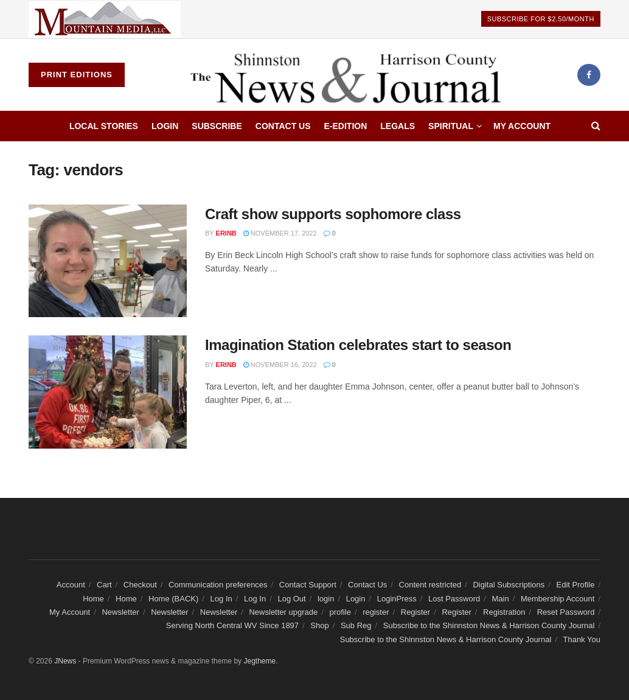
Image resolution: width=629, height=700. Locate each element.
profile (339, 612)
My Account (522, 126)
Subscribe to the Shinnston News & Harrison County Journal (489, 625)
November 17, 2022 (280, 233)
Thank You (581, 639)
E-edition (345, 126)
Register (415, 612)
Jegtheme (259, 661)
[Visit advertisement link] (105, 19)
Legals (397, 126)
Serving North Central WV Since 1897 (232, 625)
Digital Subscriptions (508, 584)
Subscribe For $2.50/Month (540, 19)
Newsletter (120, 612)
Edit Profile (576, 584)
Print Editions (77, 74)
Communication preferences (218, 584)
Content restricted (430, 584)
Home (93, 598)
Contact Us (283, 126)
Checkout (140, 584)
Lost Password (454, 598)
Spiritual (450, 126)
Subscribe (217, 126)
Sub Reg (356, 625)
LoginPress (397, 598)
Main (500, 598)
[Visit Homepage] (350, 74)
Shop (319, 625)
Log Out (291, 598)
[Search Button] (595, 126)
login (326, 598)
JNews (65, 661)
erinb (226, 233)
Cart (104, 584)
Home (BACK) (173, 598)
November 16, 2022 (280, 364)
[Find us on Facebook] (588, 75)
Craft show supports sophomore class (333, 214)
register (376, 612)
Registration (504, 612)
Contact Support (307, 584)
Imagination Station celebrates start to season (358, 345)
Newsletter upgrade (283, 612)
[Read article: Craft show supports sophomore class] (108, 261)
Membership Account (557, 598)
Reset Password (566, 612)
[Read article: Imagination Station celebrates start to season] (108, 392)
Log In (221, 598)
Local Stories (103, 126)
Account (71, 584)
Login (164, 126)
